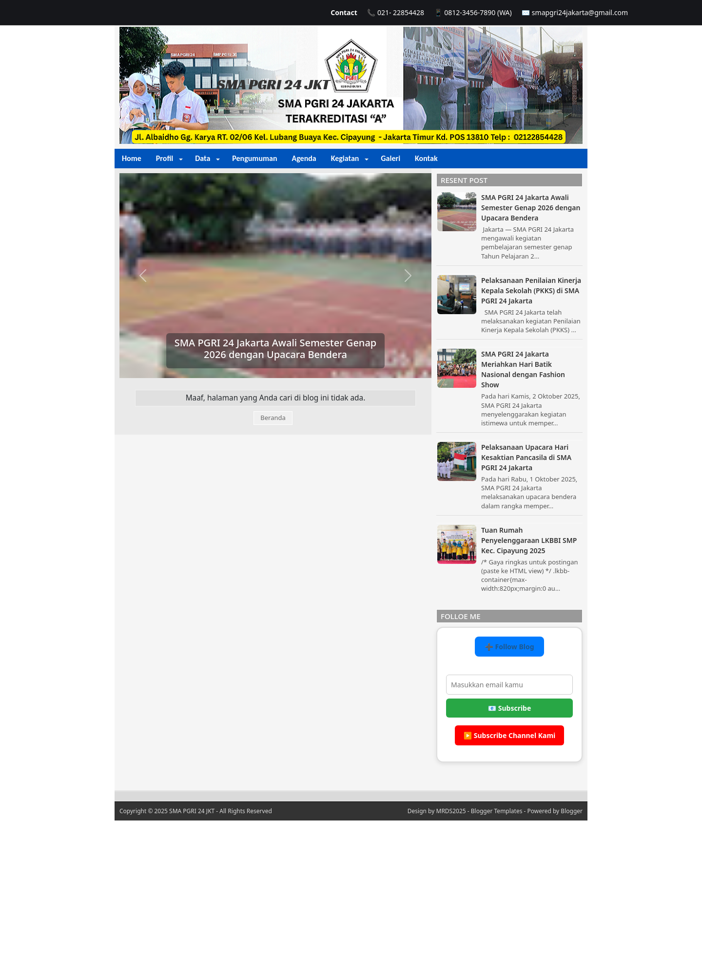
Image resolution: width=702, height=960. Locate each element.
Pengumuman (254, 158)
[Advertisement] (351, 888)
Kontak (426, 158)
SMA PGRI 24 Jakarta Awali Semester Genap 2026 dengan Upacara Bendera (276, 348)
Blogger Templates (497, 811)
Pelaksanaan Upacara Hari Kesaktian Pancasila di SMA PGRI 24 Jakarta (526, 457)
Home (131, 158)
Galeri (390, 158)
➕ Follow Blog (509, 646)
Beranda (273, 417)
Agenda (304, 158)
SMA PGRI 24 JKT (273, 84)
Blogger (572, 811)
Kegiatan (345, 158)
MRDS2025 (451, 811)
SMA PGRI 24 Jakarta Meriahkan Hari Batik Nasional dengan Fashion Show (523, 369)
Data (202, 158)
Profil (164, 158)
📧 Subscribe (509, 708)
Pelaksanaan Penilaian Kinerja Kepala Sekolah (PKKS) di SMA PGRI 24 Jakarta (531, 290)
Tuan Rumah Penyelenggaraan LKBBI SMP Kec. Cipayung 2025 (529, 540)
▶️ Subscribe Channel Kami (510, 735)
